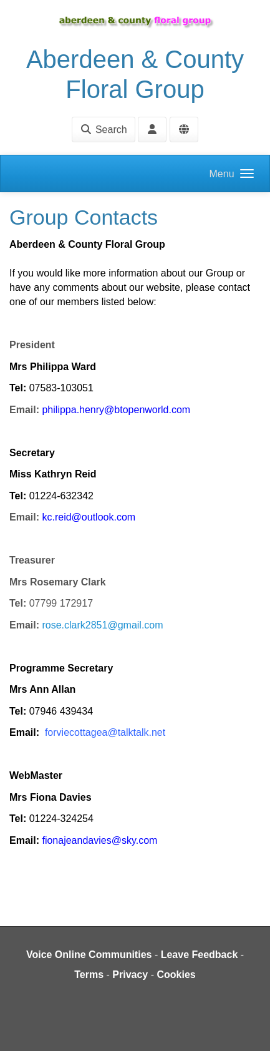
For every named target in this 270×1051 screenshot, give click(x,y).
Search (103, 129)
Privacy (130, 974)
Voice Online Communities (89, 954)
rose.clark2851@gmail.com (102, 625)
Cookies (176, 974)
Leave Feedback (199, 954)
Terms (89, 974)
